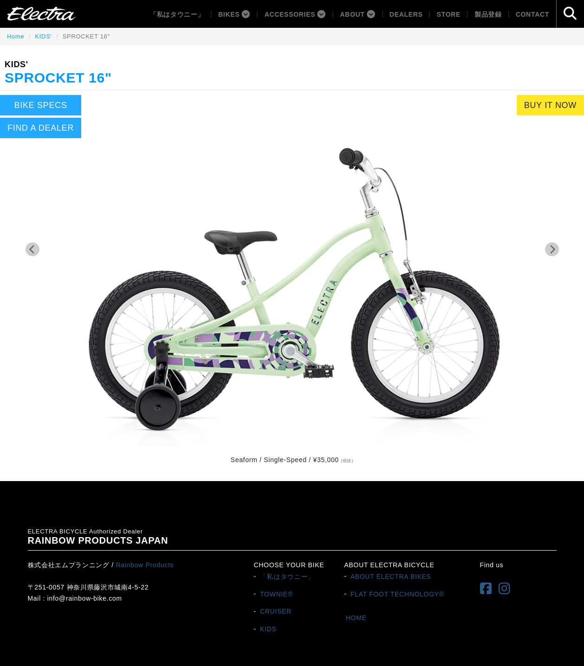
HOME (356, 618)
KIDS (268, 629)
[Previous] (32, 249)
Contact (532, 14)
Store (448, 14)
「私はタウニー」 (177, 14)
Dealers (406, 14)
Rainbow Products (145, 565)
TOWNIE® (276, 593)
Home (15, 36)
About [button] (358, 14)
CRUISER (275, 611)
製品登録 (488, 14)
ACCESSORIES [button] (295, 14)
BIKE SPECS (40, 105)
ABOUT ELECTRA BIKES (390, 576)
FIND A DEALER (40, 128)
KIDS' (43, 36)
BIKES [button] (234, 14)
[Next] (552, 249)
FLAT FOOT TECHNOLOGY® (397, 593)
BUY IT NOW (550, 105)
